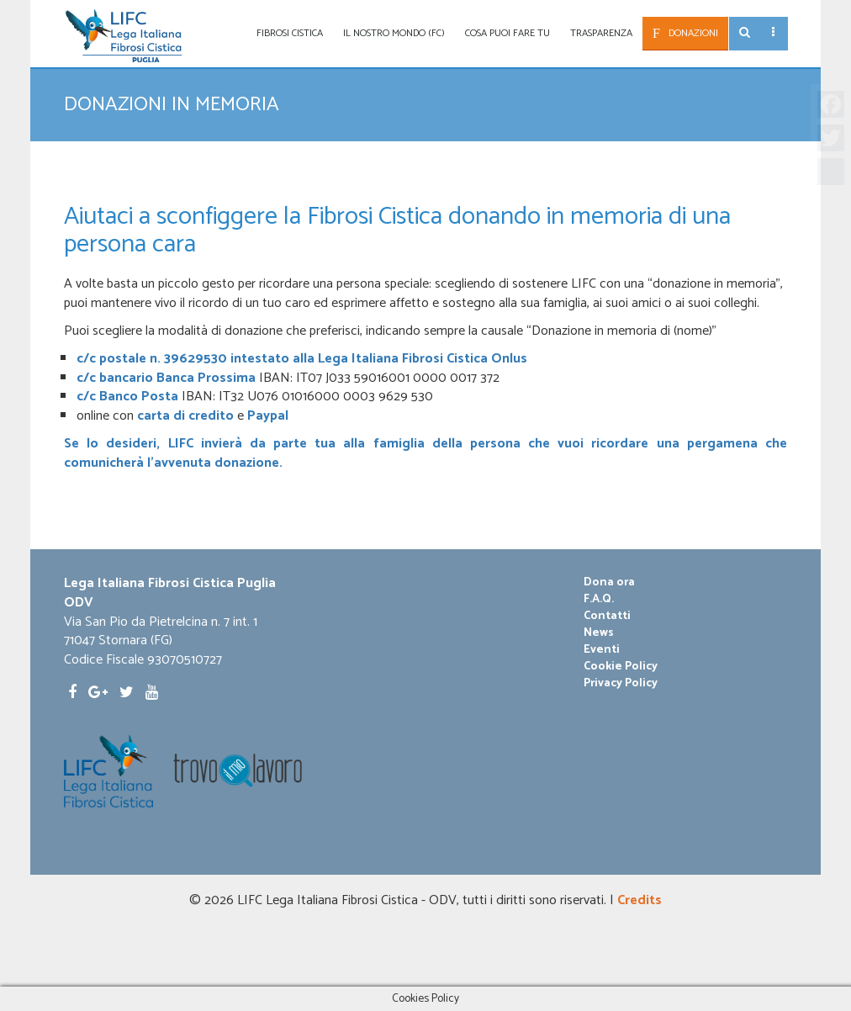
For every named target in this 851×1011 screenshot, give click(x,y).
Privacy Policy (621, 683)
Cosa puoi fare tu (507, 33)
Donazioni (693, 33)
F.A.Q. (599, 599)
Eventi (602, 650)
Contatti (607, 616)
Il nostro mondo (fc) (394, 33)
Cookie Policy (621, 667)
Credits (639, 900)
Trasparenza (601, 33)
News (599, 633)
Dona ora (609, 582)
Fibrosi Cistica (289, 33)
